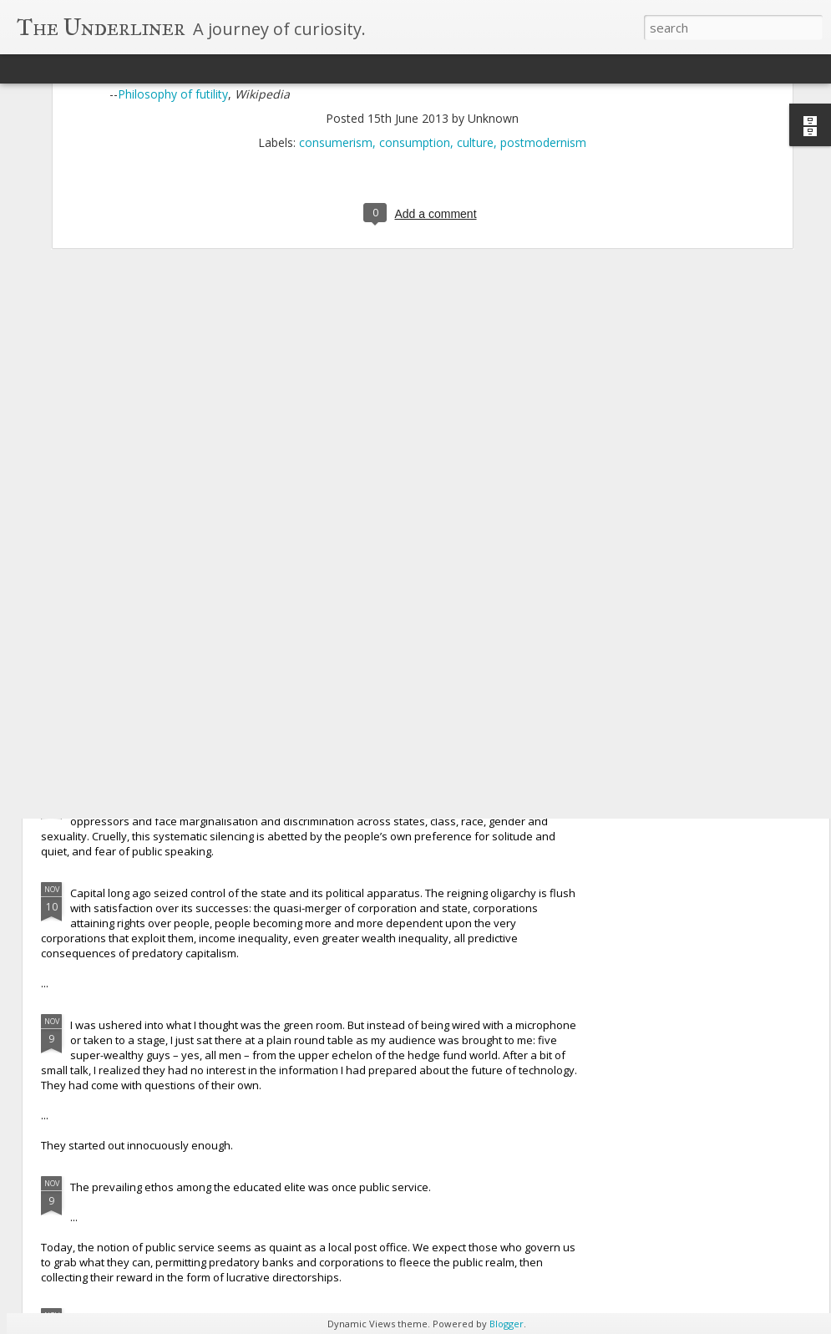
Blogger (506, 1323)
